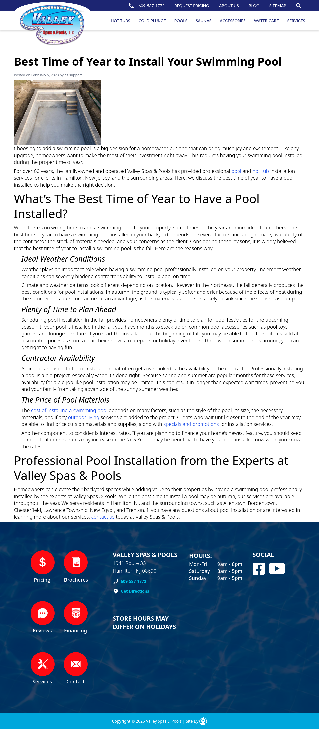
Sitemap (277, 5)
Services (296, 20)
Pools (180, 20)
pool (236, 171)
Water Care (266, 20)
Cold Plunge (152, 20)
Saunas (203, 20)
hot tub (260, 171)
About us (229, 5)
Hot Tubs (120, 20)
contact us (103, 516)
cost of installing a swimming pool (69, 410)
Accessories (233, 20)
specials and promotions (191, 424)
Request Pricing (191, 5)
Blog (254, 5)
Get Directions (135, 591)
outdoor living (83, 417)
